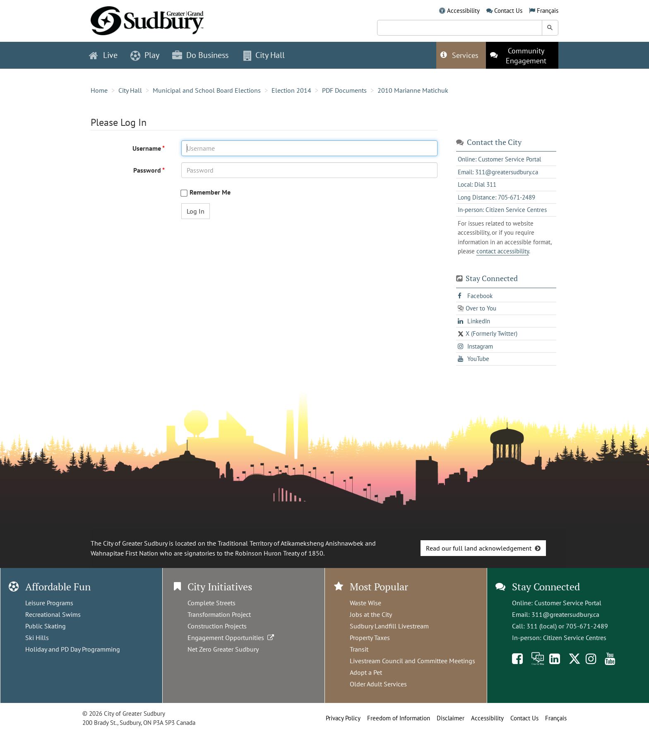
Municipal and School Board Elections (207, 90)
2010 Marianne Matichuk (412, 90)
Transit (359, 649)
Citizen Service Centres (574, 637)
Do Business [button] (200, 55)
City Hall (130, 90)
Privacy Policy (343, 718)
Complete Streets (211, 603)
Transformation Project (219, 614)
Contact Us (508, 10)
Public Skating (45, 626)
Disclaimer (450, 718)
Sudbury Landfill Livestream (389, 626)
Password (147, 170)
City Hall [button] (264, 55)
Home (99, 90)
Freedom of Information (398, 718)
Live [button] (103, 55)
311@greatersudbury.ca (565, 614)
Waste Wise (365, 603)
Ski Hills (37, 637)
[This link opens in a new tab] (522, 55)
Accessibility (463, 10)
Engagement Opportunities (231, 637)
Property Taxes (370, 637)
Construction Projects (217, 626)
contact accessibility (502, 251)
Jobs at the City (371, 614)
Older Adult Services (378, 684)
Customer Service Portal (567, 603)
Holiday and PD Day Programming (72, 649)
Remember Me (210, 192)
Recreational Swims (53, 614)
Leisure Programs (49, 603)
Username (147, 148)
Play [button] (144, 55)
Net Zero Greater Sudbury (223, 649)
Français (547, 10)
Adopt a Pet (366, 672)
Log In (195, 211)
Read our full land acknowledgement (478, 548)
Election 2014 (291, 90)
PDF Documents (344, 90)
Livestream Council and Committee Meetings (412, 661)
